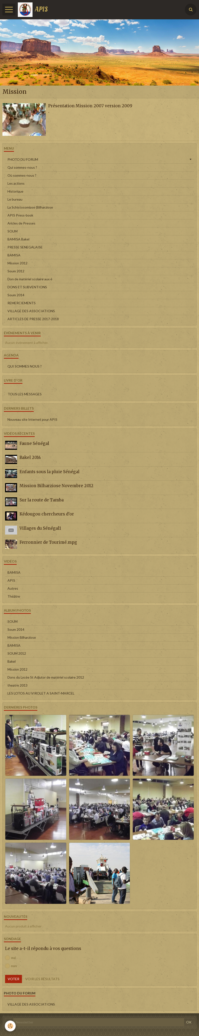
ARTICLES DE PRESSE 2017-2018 (33, 319)
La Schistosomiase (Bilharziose (30, 207)
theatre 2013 (17, 685)
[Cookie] (10, 1026)
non (11, 966)
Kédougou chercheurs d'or (47, 514)
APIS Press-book (20, 215)
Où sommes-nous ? (21, 175)
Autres (12, 588)
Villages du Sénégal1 (40, 528)
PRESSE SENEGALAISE (25, 247)
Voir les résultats (42, 979)
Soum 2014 (15, 295)
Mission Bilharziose (21, 637)
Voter (13, 979)
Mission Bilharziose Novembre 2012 (56, 485)
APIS (11, 580)
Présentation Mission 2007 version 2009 (90, 106)
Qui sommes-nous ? (22, 167)
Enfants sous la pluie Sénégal (50, 471)
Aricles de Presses (21, 223)
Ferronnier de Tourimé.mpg (48, 542)
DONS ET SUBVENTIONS (27, 287)
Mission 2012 (17, 263)
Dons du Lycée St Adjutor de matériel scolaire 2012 (45, 677)
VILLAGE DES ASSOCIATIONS (31, 311)
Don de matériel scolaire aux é (29, 279)
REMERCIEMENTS (21, 303)
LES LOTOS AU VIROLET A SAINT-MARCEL (40, 693)
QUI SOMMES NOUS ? (24, 366)
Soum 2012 (15, 271)
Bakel (11, 661)
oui (10, 957)
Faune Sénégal (34, 443)
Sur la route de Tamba (42, 500)
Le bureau (14, 199)
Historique (15, 191)
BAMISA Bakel (18, 239)
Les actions (16, 183)
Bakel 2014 (30, 457)
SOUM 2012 (16, 653)
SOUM (12, 231)
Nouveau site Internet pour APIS (32, 419)
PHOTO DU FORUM (22, 159)
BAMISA (13, 255)
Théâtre (13, 596)
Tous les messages (25, 394)
